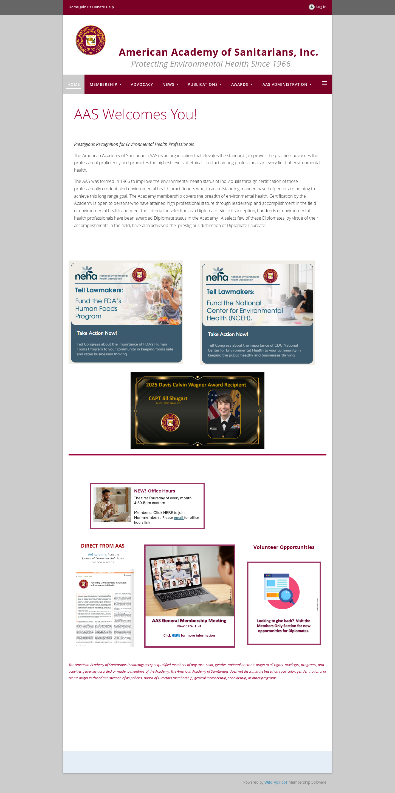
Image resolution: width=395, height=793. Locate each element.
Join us (85, 6)
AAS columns (97, 554)
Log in (321, 6)
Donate (98, 6)
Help (110, 6)
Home (74, 6)
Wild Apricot (275, 782)
